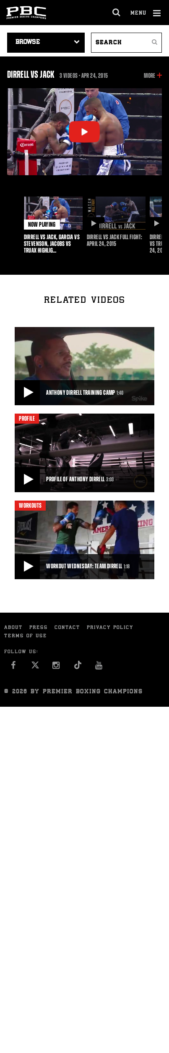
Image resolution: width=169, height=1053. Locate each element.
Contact (67, 628)
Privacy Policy (110, 628)
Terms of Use (25, 636)
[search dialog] (116, 12)
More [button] (149, 76)
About (13, 628)
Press (38, 628)
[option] (53, 225)
